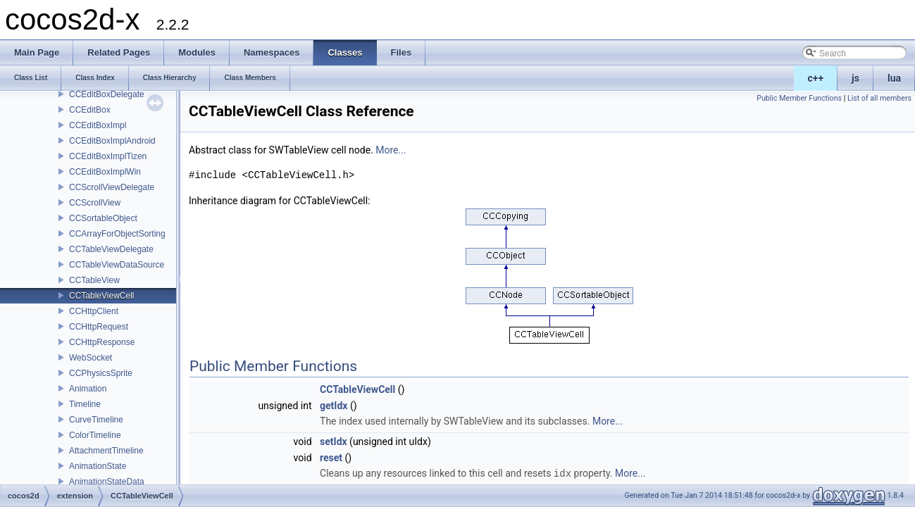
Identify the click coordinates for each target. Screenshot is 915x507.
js (855, 78)
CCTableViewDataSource (116, 265)
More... (390, 150)
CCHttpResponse (102, 342)
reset (331, 457)
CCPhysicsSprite (100, 373)
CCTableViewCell (101, 296)
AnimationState (97, 466)
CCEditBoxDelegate (106, 94)
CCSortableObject (103, 218)
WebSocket (90, 358)
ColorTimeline (95, 435)
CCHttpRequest (98, 327)
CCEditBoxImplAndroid (112, 141)
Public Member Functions (799, 98)
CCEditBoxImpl (97, 125)
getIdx (333, 405)
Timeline (85, 404)
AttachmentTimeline (106, 451)
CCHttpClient (93, 311)
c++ (816, 78)
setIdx (333, 441)
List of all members (879, 98)
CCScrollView (94, 203)
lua (894, 78)
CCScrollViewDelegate (111, 187)
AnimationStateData (106, 482)
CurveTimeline (96, 420)
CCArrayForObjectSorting (117, 234)
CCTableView (94, 280)
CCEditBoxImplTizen (108, 156)
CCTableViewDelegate (111, 249)
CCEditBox (90, 110)
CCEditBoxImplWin (105, 172)
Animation (87, 389)
